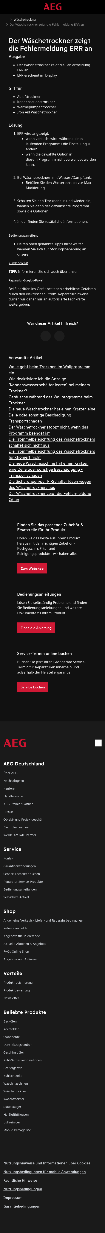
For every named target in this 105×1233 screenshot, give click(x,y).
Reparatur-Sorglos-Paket (26, 280)
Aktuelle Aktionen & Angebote (24, 943)
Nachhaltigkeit (13, 780)
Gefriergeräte (12, 1068)
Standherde (11, 1037)
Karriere (9, 788)
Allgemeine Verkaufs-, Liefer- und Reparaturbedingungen (43, 920)
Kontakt (8, 858)
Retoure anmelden (16, 928)
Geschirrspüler (13, 1052)
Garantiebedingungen (21, 1206)
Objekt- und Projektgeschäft (23, 819)
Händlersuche (13, 796)
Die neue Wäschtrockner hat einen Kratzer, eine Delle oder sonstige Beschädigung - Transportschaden (52, 414)
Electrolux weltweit (17, 827)
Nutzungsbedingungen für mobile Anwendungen (44, 1171)
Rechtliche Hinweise (20, 1180)
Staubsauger (12, 1106)
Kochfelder (11, 1029)
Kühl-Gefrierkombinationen (22, 1060)
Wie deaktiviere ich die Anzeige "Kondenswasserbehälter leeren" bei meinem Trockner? (49, 384)
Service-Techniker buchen (21, 874)
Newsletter (11, 998)
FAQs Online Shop (16, 951)
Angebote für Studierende (21, 936)
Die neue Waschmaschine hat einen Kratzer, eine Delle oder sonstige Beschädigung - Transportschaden (48, 469)
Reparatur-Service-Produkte (23, 881)
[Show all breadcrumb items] (7, 19)
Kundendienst (18, 263)
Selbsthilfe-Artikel (16, 897)
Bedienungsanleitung (23, 235)
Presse (8, 811)
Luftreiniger (11, 1122)
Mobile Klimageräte (17, 1130)
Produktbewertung (16, 990)
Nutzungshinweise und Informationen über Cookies (46, 1163)
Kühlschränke (12, 1075)
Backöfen (10, 1021)
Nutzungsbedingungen (22, 1189)
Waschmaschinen (15, 1083)
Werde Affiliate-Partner (19, 835)
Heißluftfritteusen (16, 1114)
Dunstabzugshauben (17, 1044)
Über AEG (10, 773)
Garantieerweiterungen (19, 866)
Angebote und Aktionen (20, 959)
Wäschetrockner (14, 1091)
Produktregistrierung (17, 982)
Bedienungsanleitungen (20, 889)
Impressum (13, 1197)
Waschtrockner (13, 1099)
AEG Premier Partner (18, 804)
